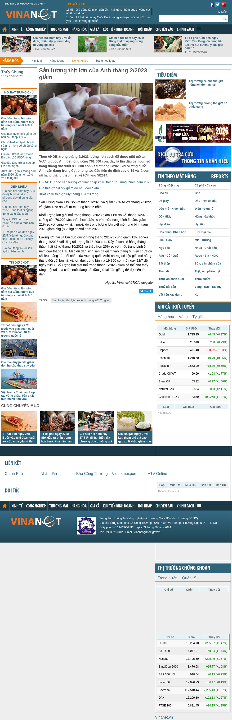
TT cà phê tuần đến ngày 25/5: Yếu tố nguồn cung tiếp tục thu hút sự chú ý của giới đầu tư (204, 43)
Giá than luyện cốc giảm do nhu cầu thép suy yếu (18, 135)
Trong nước (168, 578)
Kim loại (36, 60)
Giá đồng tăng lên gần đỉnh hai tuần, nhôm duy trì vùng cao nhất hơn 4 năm (108, 11)
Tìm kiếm (221, 11)
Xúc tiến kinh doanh (118, 30)
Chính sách (185, 30)
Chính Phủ (14, 474)
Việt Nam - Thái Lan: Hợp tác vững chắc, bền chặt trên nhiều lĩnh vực (18, 396)
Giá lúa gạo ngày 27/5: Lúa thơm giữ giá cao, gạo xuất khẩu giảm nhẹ (134, 437)
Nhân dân (48, 474)
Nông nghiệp (80, 60)
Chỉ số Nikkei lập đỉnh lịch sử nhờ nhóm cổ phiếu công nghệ (19, 146)
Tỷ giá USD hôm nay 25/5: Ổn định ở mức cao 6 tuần (18, 223)
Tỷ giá (197, 317)
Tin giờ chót (76, 4)
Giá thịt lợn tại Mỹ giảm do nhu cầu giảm (69, 188)
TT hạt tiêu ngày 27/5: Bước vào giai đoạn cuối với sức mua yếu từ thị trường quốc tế (108, 19)
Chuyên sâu (164, 30)
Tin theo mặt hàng (177, 177)
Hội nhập (145, 30)
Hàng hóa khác (105, 60)
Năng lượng (56, 60)
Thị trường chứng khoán (184, 568)
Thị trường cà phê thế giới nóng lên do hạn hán (206, 82)
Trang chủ (4, 29)
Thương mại (58, 30)
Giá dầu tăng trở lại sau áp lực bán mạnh (18, 164)
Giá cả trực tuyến (176, 307)
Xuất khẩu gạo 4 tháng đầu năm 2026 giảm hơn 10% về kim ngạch (18, 174)
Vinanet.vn (164, 717)
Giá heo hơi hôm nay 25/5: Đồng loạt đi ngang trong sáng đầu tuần (126, 41)
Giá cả (94, 30)
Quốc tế (189, 578)
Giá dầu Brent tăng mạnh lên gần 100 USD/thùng (17, 156)
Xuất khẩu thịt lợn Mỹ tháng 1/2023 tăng (68, 194)
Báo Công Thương (92, 474)
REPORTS (219, 177)
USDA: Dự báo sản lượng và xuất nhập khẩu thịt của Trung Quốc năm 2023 (95, 182)
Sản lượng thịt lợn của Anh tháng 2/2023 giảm (81, 300)
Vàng (183, 317)
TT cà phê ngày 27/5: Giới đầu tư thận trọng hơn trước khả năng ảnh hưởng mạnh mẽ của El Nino (57, 441)
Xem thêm (199, 29)
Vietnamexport (124, 474)
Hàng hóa (79, 30)
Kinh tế (16, 30)
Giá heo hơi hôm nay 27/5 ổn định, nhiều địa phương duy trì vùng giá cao (52, 41)
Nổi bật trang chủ (19, 92)
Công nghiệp (36, 30)
